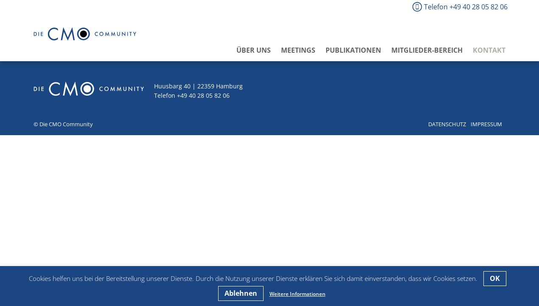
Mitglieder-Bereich (427, 50)
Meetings (298, 50)
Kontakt (489, 50)
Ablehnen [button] (241, 293)
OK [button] (495, 278)
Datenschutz (447, 124)
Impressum (486, 124)
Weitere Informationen (298, 294)
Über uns (253, 50)
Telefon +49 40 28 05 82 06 (466, 6)
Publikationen (353, 50)
